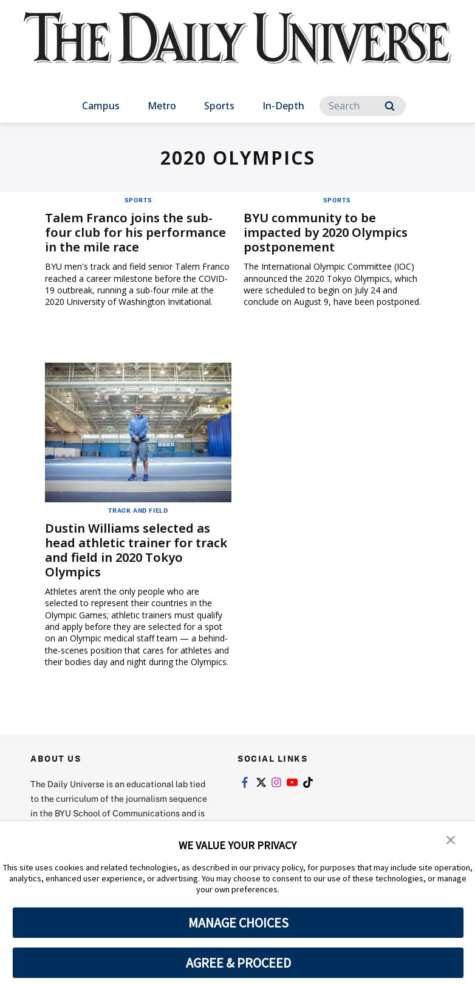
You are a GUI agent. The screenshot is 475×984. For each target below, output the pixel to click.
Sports (219, 105)
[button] (450, 839)
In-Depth (283, 105)
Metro (162, 105)
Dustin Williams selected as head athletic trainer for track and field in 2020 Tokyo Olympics (136, 550)
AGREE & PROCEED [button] (238, 962)
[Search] (362, 106)
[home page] (237, 49)
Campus (101, 105)
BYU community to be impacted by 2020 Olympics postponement (326, 232)
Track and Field (138, 510)
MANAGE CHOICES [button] (238, 922)
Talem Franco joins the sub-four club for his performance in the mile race (135, 232)
